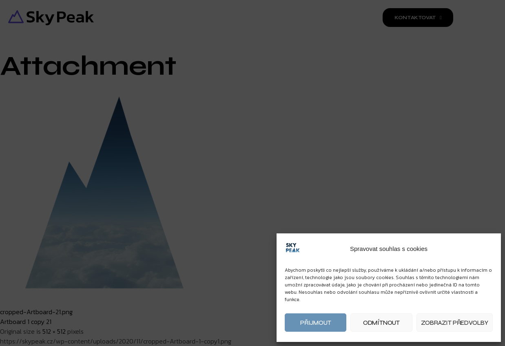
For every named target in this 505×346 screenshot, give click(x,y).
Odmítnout (381, 322)
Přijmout (315, 322)
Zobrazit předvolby (454, 322)
